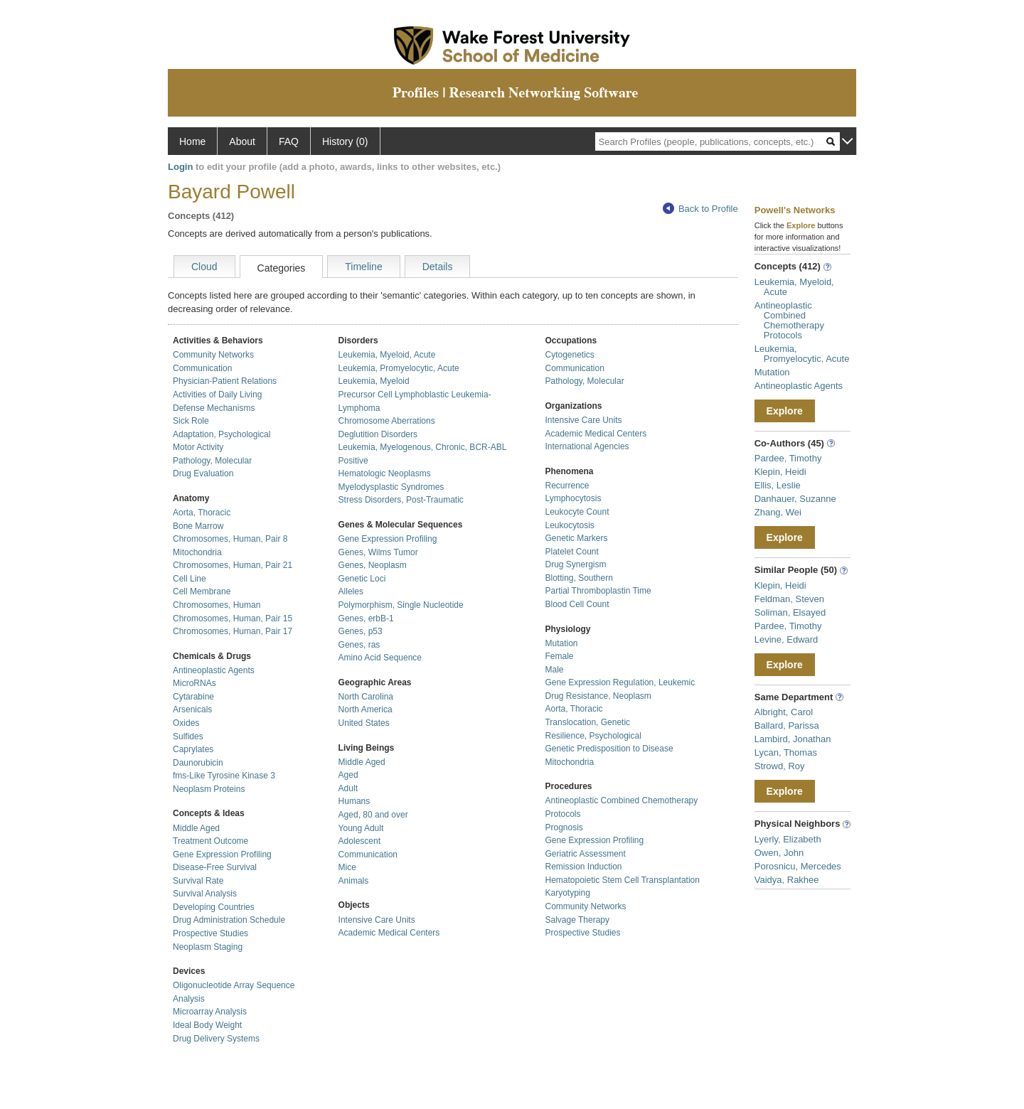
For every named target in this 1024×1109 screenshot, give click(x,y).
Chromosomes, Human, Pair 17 (232, 631)
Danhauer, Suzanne (795, 498)
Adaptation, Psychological (221, 434)
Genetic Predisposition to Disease (609, 749)
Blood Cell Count (577, 604)
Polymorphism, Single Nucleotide (401, 605)
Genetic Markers (576, 538)
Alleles (350, 591)
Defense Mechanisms (214, 408)
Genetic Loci (362, 579)
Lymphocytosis (573, 498)
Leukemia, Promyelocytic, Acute (398, 368)
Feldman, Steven (789, 599)
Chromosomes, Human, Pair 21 (232, 565)
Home (192, 141)
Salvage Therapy (577, 920)
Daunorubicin (198, 763)
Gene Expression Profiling (222, 854)
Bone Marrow (198, 526)
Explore (785, 411)
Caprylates (193, 749)
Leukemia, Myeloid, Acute (387, 355)
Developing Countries (214, 907)
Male (554, 670)
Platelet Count (571, 552)
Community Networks (213, 355)
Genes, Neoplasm (372, 565)
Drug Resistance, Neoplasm (598, 696)
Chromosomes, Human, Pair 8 (230, 539)
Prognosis (563, 827)
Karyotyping (567, 893)
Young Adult (361, 828)
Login (180, 166)
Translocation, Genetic (587, 722)
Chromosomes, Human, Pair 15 (232, 618)
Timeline (363, 266)
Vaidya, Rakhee (786, 879)
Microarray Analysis (210, 1012)
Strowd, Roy (779, 766)
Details (437, 266)
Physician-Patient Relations (225, 381)
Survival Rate (198, 881)
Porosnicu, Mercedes (797, 866)
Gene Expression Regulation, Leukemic (620, 682)
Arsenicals (192, 709)
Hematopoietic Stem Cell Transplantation (622, 880)
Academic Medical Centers (389, 933)
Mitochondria (197, 552)
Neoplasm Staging (207, 947)
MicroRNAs (194, 683)
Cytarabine (193, 697)
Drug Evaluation (203, 473)
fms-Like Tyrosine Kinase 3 (224, 776)
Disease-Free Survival (215, 867)
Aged (348, 775)
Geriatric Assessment (585, 854)
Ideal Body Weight (207, 1025)
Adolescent (359, 841)
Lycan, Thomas (785, 752)
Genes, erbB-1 (366, 618)
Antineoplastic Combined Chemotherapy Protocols (789, 320)
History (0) (345, 141)
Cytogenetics (569, 355)
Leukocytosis (569, 525)
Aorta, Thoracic (201, 513)
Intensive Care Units (376, 920)
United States (364, 723)
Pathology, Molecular (212, 461)
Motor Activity (198, 447)
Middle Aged (196, 828)
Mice (347, 867)
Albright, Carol (783, 712)
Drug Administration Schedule (229, 920)
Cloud (204, 266)
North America (365, 709)
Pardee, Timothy (788, 458)
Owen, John (779, 852)
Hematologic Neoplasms (384, 473)
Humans (354, 801)
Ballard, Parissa (786, 725)
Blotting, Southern (578, 578)
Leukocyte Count (577, 512)
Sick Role (191, 421)
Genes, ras (359, 645)
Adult (348, 788)
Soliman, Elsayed (790, 612)
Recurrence (567, 486)
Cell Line (189, 579)
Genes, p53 (360, 631)
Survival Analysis (205, 894)
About (242, 141)
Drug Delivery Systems (216, 1039)
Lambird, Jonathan (792, 739)
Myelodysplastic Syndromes (391, 487)
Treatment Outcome (210, 841)
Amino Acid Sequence (380, 658)
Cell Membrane (201, 591)
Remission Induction (583, 867)
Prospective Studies (210, 933)
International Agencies (587, 446)
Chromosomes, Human (216, 605)
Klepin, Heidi (780, 471)
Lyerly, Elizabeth (787, 839)
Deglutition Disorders (377, 434)
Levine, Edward (786, 639)
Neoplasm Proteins (209, 789)
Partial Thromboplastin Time (598, 591)
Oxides (186, 723)
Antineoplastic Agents (214, 670)
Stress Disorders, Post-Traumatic (401, 500)
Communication (202, 368)
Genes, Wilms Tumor (378, 552)
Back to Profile (700, 208)
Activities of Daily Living (217, 395)
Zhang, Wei (777, 512)
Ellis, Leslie (777, 485)
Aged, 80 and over (373, 815)
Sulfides (188, 736)
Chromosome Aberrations (386, 421)
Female (559, 656)
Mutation (561, 643)
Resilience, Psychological (593, 736)
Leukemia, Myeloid (374, 381)
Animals (353, 881)
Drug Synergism (575, 564)
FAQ (289, 141)
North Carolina (365, 697)
